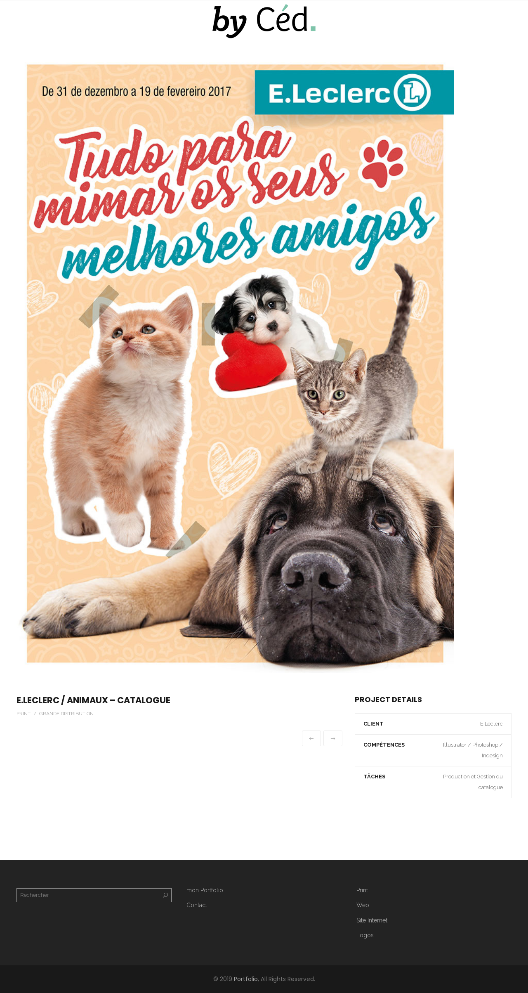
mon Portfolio (204, 890)
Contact (196, 905)
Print (362, 890)
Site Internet (371, 920)
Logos (365, 935)
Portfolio (246, 979)
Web (362, 905)
